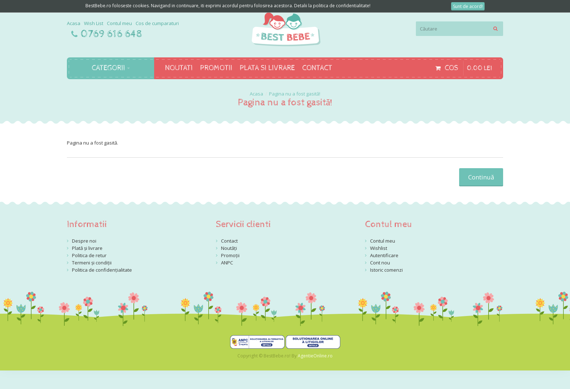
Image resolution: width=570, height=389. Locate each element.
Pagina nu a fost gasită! (294, 93)
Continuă (481, 177)
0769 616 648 (111, 34)
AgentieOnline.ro (315, 356)
